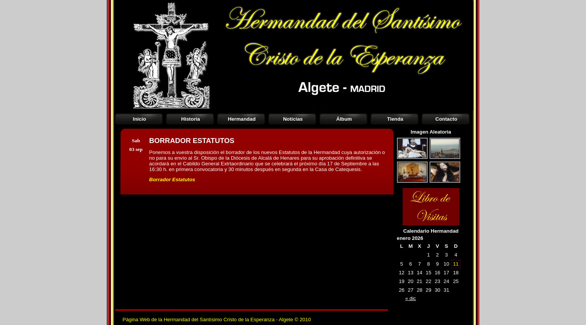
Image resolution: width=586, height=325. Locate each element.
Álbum (344, 119)
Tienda (395, 119)
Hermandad (241, 119)
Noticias (293, 119)
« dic (410, 298)
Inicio (139, 119)
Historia (190, 119)
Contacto (446, 119)
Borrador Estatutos (172, 179)
